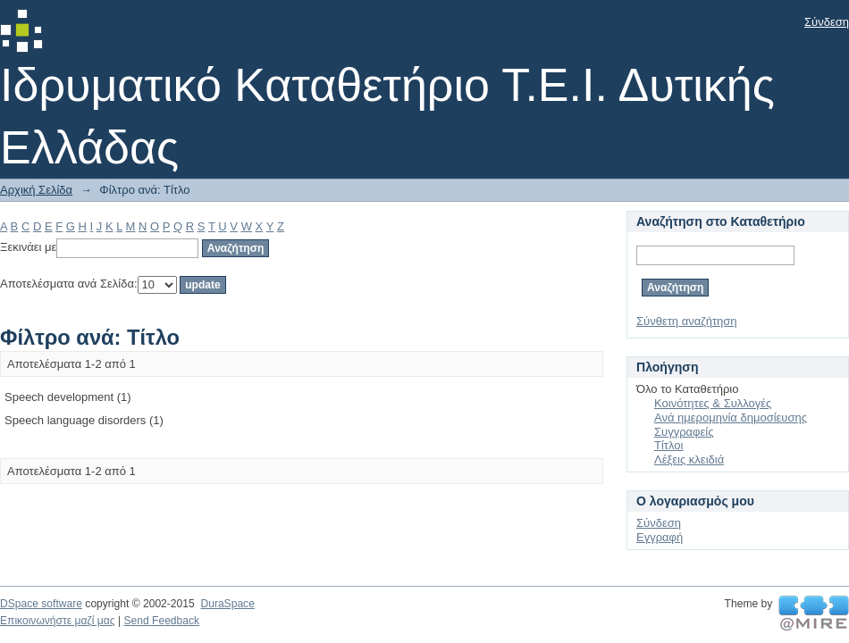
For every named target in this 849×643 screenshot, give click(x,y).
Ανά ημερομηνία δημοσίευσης (730, 417)
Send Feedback (161, 620)
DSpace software (41, 603)
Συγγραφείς (683, 431)
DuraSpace (227, 603)
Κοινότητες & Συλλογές (712, 403)
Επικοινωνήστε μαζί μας (57, 620)
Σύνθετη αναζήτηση (686, 321)
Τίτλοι (668, 445)
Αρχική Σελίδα (36, 189)
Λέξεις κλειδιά (689, 459)
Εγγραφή (659, 537)
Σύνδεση (826, 22)
